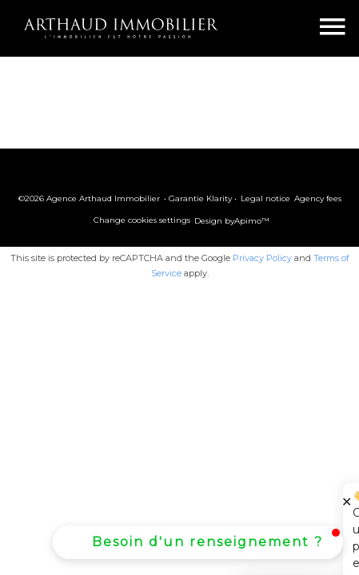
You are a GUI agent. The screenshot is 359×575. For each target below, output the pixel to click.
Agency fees (317, 198)
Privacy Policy (262, 258)
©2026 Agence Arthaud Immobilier (89, 198)
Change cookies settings (142, 220)
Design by (231, 221)
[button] (198, 542)
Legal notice (265, 198)
